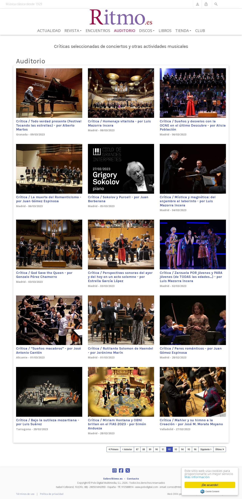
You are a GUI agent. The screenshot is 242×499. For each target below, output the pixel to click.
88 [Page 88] (143, 449)
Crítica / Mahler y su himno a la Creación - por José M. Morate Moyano (191, 422)
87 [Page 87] (137, 449)
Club (200, 30)
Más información (197, 477)
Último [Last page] (218, 449)
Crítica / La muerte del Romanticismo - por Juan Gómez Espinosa (48, 199)
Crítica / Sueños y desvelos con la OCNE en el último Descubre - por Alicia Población (193, 125)
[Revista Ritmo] (121, 17)
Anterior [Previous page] (128, 449)
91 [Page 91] (163, 449)
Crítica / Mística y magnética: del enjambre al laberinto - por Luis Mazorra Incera (188, 201)
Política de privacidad (51, 494)
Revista (73, 31)
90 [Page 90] (156, 449)
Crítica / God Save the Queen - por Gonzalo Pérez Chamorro (44, 275)
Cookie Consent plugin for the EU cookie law (210, 491)
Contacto (133, 478)
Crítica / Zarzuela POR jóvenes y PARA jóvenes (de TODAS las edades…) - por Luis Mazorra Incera (191, 277)
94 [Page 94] (182, 449)
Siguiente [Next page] (205, 449)
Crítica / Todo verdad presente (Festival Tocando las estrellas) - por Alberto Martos (48, 125)
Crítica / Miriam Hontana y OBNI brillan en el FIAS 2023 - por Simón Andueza (117, 424)
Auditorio (124, 30)
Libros (165, 30)
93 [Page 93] (176, 449)
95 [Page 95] (189, 449)
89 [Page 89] (150, 449)
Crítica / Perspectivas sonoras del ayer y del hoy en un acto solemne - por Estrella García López (120, 277)
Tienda (183, 31)
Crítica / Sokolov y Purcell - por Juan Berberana (118, 199)
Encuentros (98, 30)
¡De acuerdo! (209, 485)
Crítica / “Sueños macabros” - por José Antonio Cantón (48, 350)
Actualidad (49, 30)
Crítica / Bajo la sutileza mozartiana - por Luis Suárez (47, 422)
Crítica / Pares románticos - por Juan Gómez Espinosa (191, 350)
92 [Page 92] (169, 449)
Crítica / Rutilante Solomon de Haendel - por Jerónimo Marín (120, 350)
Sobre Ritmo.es (113, 478)
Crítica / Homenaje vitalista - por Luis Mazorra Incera (119, 123)
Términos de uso (25, 494)
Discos (147, 31)
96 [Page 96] (195, 449)
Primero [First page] (114, 449)
